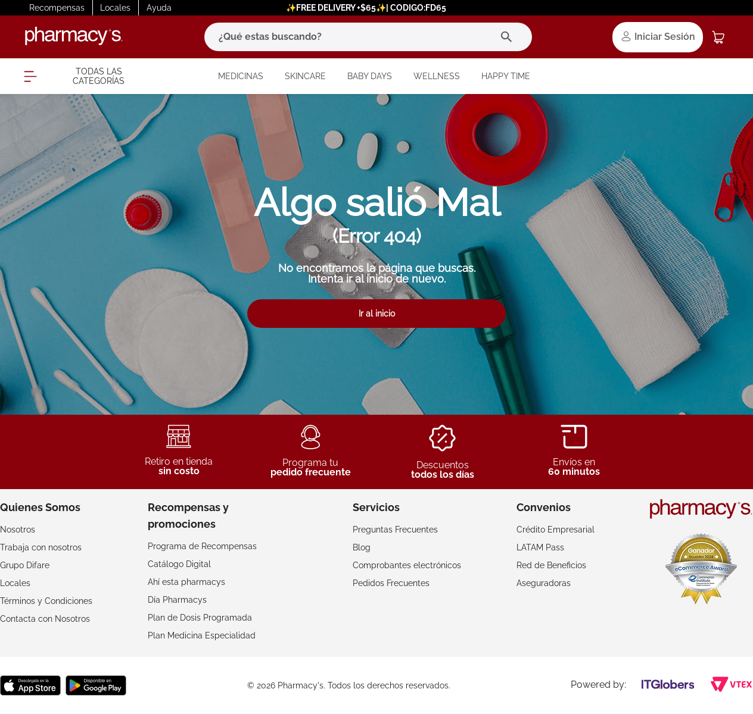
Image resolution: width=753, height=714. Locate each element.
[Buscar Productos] (509, 37)
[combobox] (368, 37)
